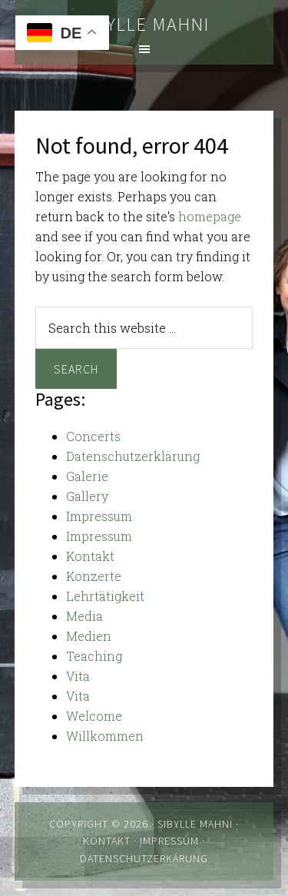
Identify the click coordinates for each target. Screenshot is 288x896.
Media (84, 616)
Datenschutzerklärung (133, 456)
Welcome (94, 716)
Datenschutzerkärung (144, 858)
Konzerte (93, 576)
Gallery (87, 496)
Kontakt (90, 556)
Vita (78, 676)
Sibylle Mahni (144, 24)
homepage (209, 216)
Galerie (87, 476)
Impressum (99, 516)
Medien (88, 636)
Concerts (93, 436)
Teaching (94, 656)
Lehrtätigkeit (105, 596)
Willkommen (105, 736)
